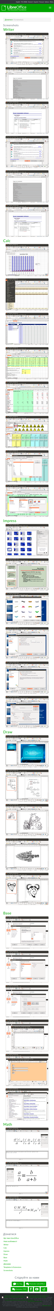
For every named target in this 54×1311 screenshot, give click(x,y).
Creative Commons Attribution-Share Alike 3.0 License (19, 1300)
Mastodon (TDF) (19, 1289)
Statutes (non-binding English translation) (14, 1297)
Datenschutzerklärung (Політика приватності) (37, 1295)
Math (6, 1261)
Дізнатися (9, 20)
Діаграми (7, 1264)
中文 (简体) (24, 2)
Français (41, 2)
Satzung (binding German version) (37, 1297)
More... (52, 2)
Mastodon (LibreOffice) (35, 1283)
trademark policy (46, 1305)
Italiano (47, 2)
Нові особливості (10, 1241)
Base (5, 1257)
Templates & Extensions (12, 1267)
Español (36, 2)
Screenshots (8, 1270)
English (18, 2)
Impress (6, 1251)
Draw (6, 1254)
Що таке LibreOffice (11, 1238)
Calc (5, 1248)
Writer (6, 1245)
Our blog (17, 1283)
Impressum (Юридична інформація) (14, 1295)
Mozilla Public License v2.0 (35, 1301)
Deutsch (30, 2)
